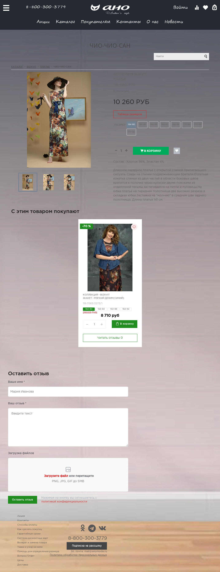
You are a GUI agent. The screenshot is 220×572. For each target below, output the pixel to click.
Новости (174, 21)
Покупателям (95, 21)
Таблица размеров (129, 114)
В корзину (150, 150)
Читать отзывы (110, 338)
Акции (43, 21)
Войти (181, 7)
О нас (153, 21)
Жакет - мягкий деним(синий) (103, 298)
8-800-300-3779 (46, 6)
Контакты (128, 21)
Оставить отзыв (22, 500)
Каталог (65, 21)
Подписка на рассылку (87, 546)
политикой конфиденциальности (64, 501)
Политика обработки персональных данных (78, 555)
